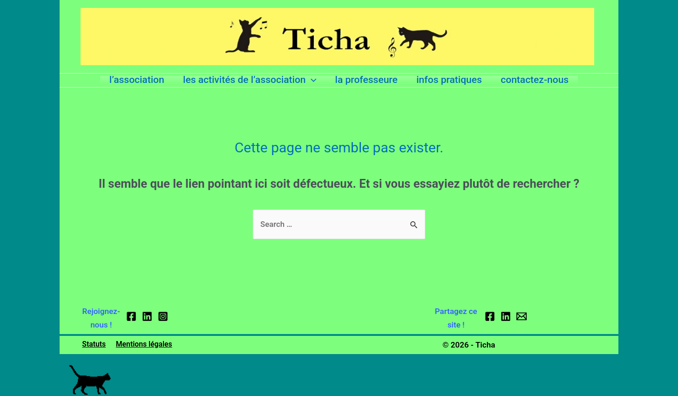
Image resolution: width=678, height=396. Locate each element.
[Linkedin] (147, 317)
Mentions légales (141, 344)
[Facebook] (131, 317)
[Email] (521, 317)
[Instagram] (163, 317)
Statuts (93, 344)
